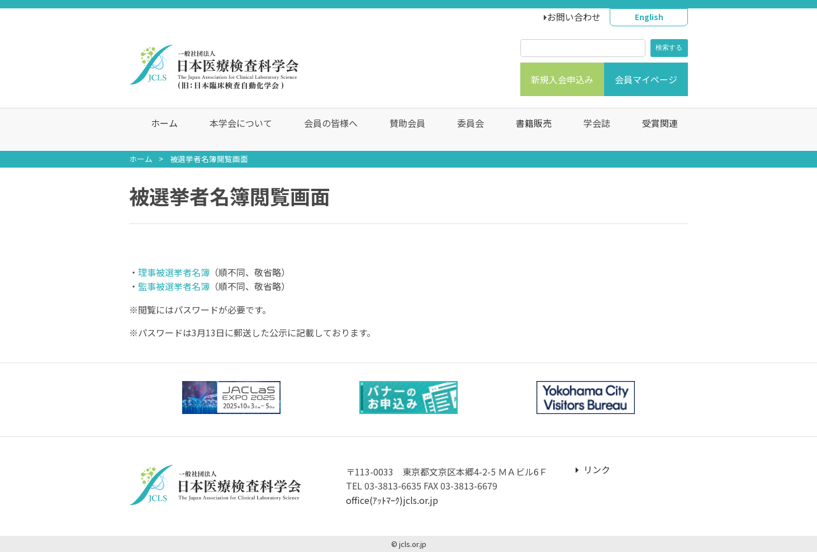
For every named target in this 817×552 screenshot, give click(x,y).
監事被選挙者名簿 (174, 286)
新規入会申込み (562, 79)
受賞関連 (654, 129)
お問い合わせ (574, 16)
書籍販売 (528, 129)
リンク (593, 469)
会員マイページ (646, 79)
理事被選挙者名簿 (174, 272)
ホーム (158, 129)
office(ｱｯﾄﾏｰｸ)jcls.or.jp (392, 500)
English (649, 16)
